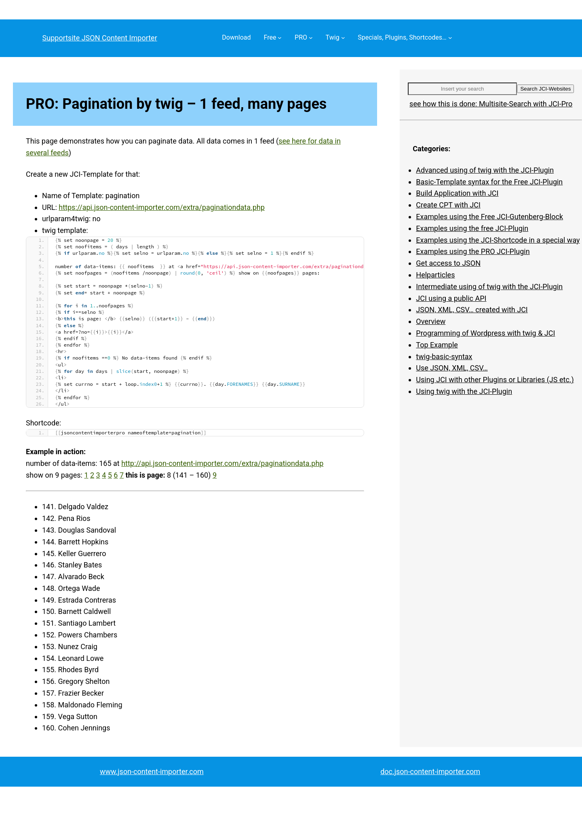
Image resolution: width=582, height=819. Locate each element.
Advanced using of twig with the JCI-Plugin (485, 170)
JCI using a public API (451, 298)
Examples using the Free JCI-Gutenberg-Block (489, 216)
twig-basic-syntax (444, 356)
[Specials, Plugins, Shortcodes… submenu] (450, 38)
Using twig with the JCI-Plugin (464, 391)
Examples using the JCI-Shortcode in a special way (498, 240)
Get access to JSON (448, 263)
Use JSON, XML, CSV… (451, 368)
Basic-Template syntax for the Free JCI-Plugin (489, 182)
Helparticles (435, 275)
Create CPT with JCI (448, 205)
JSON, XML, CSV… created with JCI (471, 309)
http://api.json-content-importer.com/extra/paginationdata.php (222, 463)
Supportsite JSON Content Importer (99, 38)
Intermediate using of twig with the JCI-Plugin (489, 286)
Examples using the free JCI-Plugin (472, 228)
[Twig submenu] (343, 38)
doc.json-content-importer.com (430, 771)
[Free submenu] (280, 38)
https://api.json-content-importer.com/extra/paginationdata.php (162, 207)
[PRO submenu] (311, 38)
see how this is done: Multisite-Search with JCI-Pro (490, 103)
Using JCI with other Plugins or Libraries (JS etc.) (495, 379)
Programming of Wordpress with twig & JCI (485, 333)
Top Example (437, 345)
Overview (430, 321)
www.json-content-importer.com (152, 771)
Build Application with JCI (457, 193)
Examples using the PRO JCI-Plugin (472, 251)
